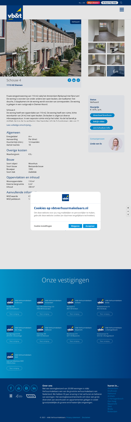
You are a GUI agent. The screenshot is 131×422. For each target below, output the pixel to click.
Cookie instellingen (43, 226)
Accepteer (90, 226)
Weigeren (75, 226)
